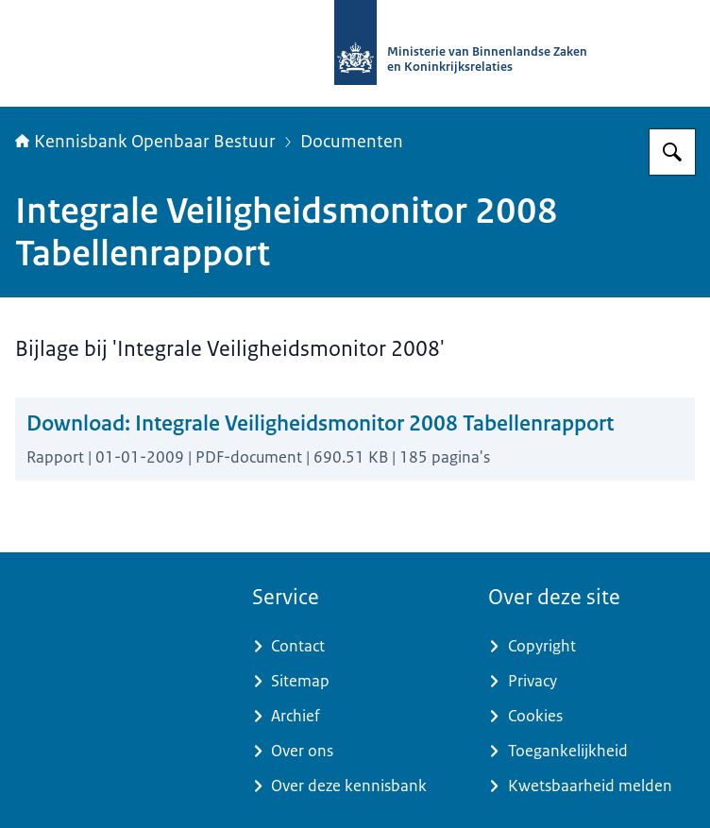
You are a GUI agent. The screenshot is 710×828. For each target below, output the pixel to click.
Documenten (351, 141)
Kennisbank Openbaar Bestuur (145, 141)
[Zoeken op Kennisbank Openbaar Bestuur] (672, 152)
